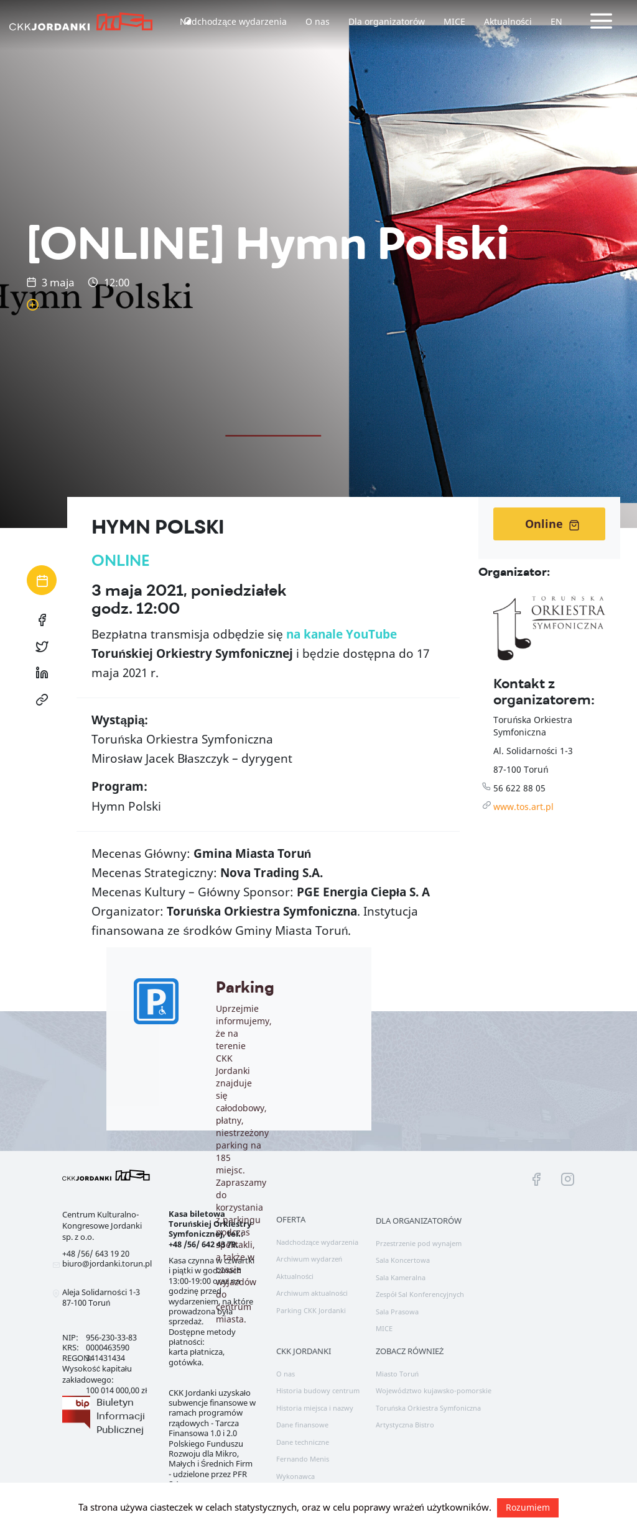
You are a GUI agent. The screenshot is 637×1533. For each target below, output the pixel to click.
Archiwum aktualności (312, 1293)
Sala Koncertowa (403, 1260)
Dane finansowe (302, 1424)
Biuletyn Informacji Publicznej (120, 1415)
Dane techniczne (302, 1442)
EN (556, 21)
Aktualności (508, 21)
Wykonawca (295, 1476)
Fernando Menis (302, 1458)
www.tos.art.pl (523, 806)
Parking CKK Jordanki (311, 1310)
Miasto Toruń (397, 1373)
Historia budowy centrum (318, 1390)
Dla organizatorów (386, 21)
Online (552, 523)
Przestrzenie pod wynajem (419, 1243)
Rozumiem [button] (528, 1507)
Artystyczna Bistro (405, 1424)
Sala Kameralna (400, 1277)
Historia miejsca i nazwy (314, 1407)
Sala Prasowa (397, 1311)
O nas (317, 21)
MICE (454, 21)
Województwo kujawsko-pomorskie (433, 1390)
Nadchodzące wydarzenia (233, 21)
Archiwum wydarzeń (309, 1258)
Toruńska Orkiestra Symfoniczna (428, 1407)
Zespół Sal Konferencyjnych (420, 1294)
